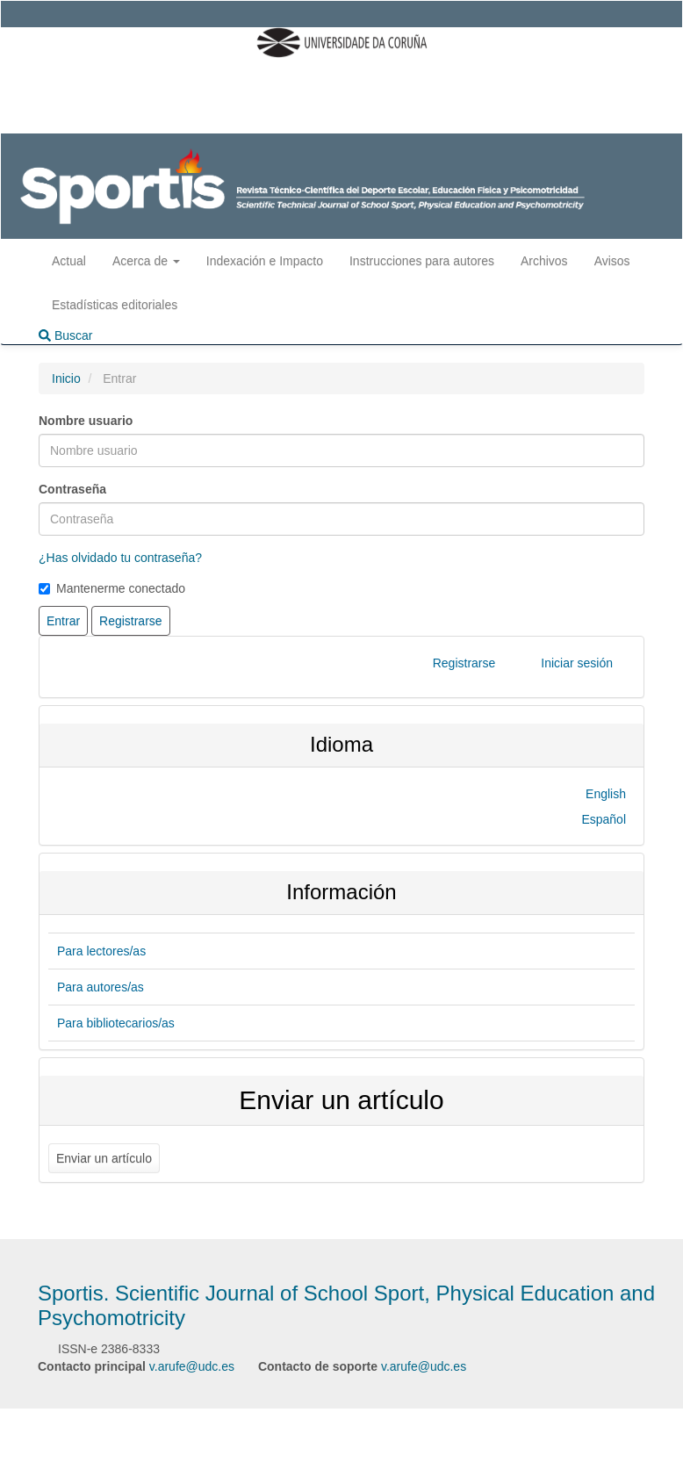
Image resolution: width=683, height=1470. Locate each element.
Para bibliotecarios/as (116, 1023)
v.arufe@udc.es (191, 1366)
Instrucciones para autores (421, 261)
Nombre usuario (86, 421)
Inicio (66, 378)
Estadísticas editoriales (114, 305)
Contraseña (72, 489)
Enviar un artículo (104, 1158)
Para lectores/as (101, 951)
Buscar (65, 335)
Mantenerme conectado (112, 588)
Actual (69, 261)
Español (603, 819)
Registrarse (464, 663)
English (606, 794)
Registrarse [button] (130, 621)
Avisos (612, 261)
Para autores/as (100, 987)
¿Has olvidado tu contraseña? (120, 558)
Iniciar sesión (577, 663)
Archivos (544, 261)
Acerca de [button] (146, 261)
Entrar (63, 621)
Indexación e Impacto (264, 261)
